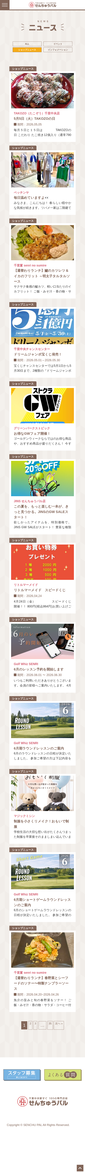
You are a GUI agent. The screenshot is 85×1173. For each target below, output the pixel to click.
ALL (42, 45)
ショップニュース (42, 62)
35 (49, 1057)
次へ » (63, 1057)
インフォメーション (42, 70)
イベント (42, 53)
